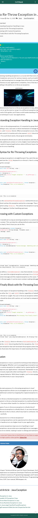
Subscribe (23, 437)
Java (20, 18)
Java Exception (29, 18)
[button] (19, 97)
